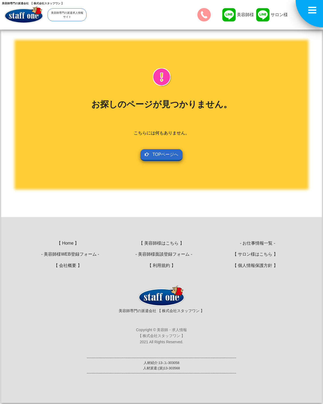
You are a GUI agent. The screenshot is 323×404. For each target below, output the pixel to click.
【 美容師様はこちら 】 (161, 243)
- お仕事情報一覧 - (255, 243)
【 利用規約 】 (161, 265)
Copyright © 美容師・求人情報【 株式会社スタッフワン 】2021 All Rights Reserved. (161, 336)
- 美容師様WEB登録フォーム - (68, 254)
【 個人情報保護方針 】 (255, 265)
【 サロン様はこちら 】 (255, 254)
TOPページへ (162, 154)
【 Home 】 (68, 243)
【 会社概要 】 (68, 265)
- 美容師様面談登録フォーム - (161, 254)
